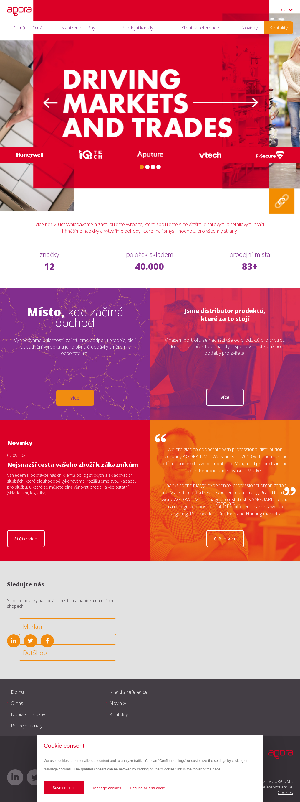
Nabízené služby (78, 27)
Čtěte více (25, 538)
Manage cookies (107, 788)
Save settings (64, 787)
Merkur (33, 626)
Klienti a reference (200, 27)
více (74, 398)
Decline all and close (147, 788)
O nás (38, 27)
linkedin (13, 640)
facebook (47, 640)
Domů (18, 27)
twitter (30, 640)
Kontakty (278, 27)
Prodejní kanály (137, 27)
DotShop (35, 652)
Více (225, 397)
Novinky (249, 27)
